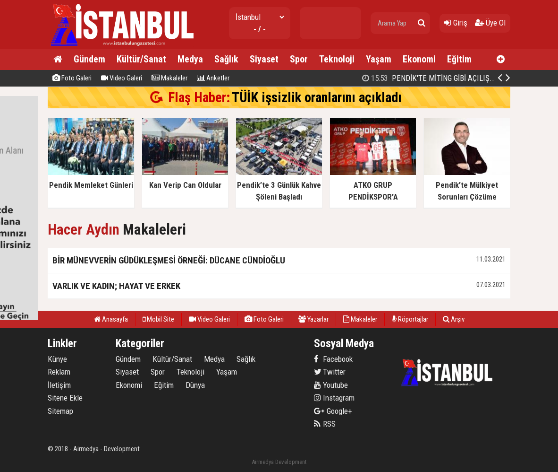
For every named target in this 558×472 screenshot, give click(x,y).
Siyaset (264, 59)
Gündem (89, 59)
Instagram (334, 397)
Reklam (59, 371)
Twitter (330, 371)
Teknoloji (337, 59)
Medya (190, 59)
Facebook (333, 359)
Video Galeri (121, 78)
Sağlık (226, 59)
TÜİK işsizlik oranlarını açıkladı (317, 97)
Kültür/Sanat (141, 59)
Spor (299, 59)
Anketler (213, 78)
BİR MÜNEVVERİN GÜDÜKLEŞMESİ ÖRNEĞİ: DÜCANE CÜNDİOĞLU (168, 260)
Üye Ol (490, 22)
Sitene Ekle (65, 397)
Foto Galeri (72, 78)
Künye (57, 359)
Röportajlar (410, 319)
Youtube (331, 385)
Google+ (333, 411)
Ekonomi (419, 59)
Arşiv (454, 319)
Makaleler (169, 78)
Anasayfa (111, 319)
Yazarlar (313, 319)
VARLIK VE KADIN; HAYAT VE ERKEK (116, 285)
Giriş (455, 22)
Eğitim (459, 59)
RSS (325, 423)
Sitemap (60, 411)
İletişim (59, 385)
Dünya (195, 385)
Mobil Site (158, 319)
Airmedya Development (279, 461)
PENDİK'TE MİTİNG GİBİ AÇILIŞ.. (428, 78)
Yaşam (378, 59)
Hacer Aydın (83, 229)
